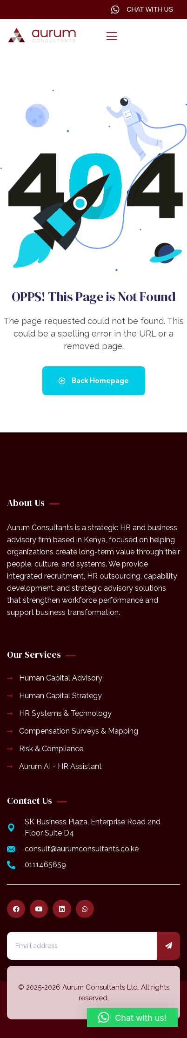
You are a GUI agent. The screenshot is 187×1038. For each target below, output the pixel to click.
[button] (132, 1017)
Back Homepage (94, 380)
